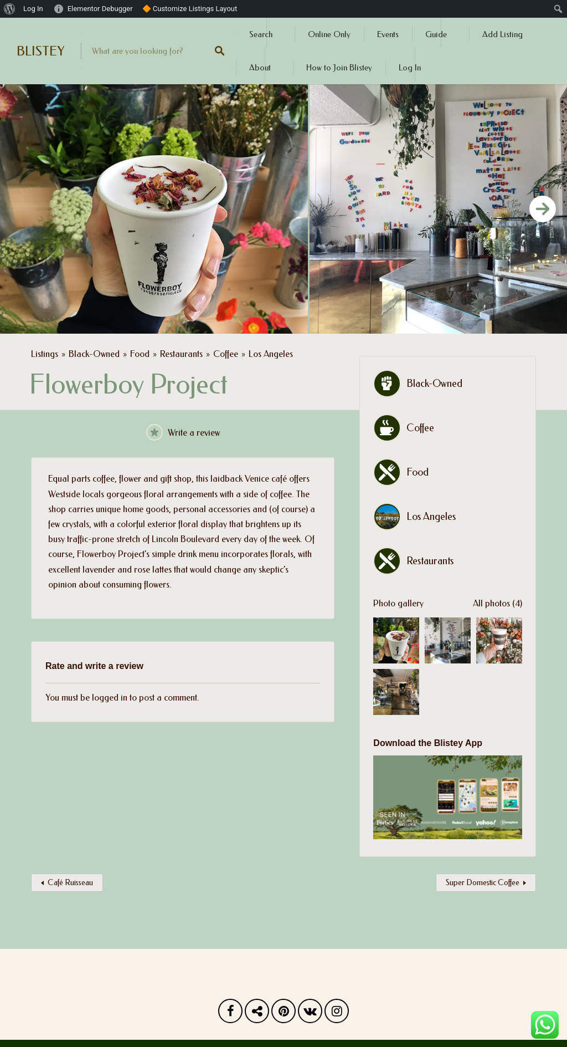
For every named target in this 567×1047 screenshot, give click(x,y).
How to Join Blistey (339, 68)
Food (140, 354)
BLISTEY (40, 51)
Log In (410, 68)
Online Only (329, 34)
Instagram (337, 1014)
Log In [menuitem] (33, 8)
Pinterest (283, 1014)
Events (388, 34)
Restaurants (181, 354)
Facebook (230, 1014)
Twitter (257, 1014)
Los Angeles (271, 354)
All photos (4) (497, 603)
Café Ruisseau (70, 882)
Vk (310, 1014)
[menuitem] (9, 9)
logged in (109, 697)
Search (260, 34)
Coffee (225, 354)
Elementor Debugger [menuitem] (100, 8)
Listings (44, 354)
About (260, 68)
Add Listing (502, 34)
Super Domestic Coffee (482, 882)
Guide (436, 34)
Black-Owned (94, 354)
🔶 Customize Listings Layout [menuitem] (190, 8)
